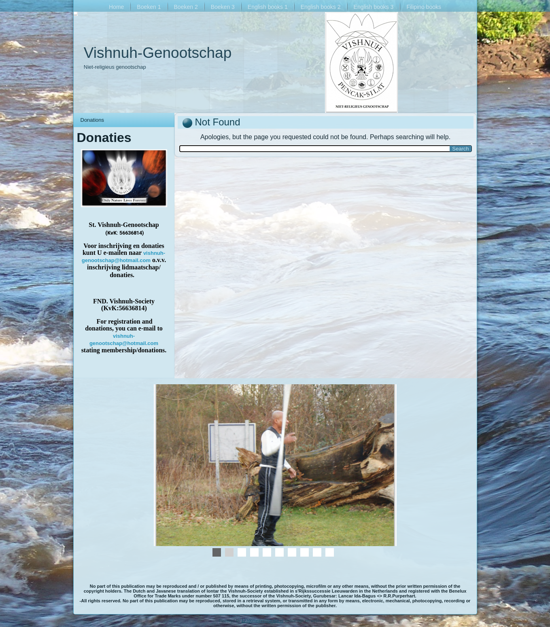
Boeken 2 (186, 7)
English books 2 (321, 7)
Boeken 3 (223, 7)
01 (242, 552)
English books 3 (374, 7)
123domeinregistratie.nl (262, 621)
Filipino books (423, 7)
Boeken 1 (149, 7)
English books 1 (268, 7)
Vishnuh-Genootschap (157, 52)
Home (116, 7)
